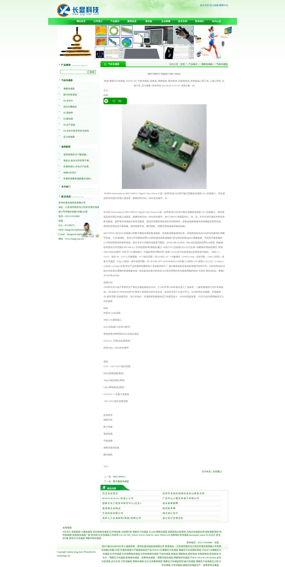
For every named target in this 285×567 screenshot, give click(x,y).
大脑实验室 (86, 531)
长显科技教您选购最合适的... (77, 178)
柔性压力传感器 (77, 538)
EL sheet (155, 535)
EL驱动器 (68, 118)
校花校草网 (169, 508)
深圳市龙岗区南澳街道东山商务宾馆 (184, 493)
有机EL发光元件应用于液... (76, 160)
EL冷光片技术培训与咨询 (76, 130)
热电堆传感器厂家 (81, 535)
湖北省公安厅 (170, 513)
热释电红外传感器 (180, 535)
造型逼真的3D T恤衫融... (75, 154)
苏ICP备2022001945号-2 (113, 546)
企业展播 (165, 21)
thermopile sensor (197, 535)
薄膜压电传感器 (93, 538)
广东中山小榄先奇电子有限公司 (181, 498)
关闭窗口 (217, 471)
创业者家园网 (170, 503)
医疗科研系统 (70, 94)
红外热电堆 (115, 531)
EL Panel (146, 535)
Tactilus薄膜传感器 (158, 531)
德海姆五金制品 (111, 508)
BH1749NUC (119, 476)
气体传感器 (222, 64)
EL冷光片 (68, 100)
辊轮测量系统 (212, 531)
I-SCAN (123, 535)
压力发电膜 (69, 136)
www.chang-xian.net (74, 238)
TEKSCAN (165, 535)
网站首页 (81, 21)
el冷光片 (67, 531)
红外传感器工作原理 (108, 535)
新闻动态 (131, 21)
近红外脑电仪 (70, 106)
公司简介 (98, 21)
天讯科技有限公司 (112, 513)
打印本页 (206, 471)
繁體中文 (223, 5)
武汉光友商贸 (110, 493)
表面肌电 (76, 531)
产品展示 (114, 21)
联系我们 (199, 21)
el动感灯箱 (126, 531)
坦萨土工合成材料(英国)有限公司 (121, 518)
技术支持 (182, 21)
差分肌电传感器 (101, 531)
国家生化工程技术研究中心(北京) (121, 503)
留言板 (148, 21)
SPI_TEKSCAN (134, 535)
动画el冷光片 (69, 172)
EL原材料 (68, 112)
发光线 (94, 535)
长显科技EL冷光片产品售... (76, 166)
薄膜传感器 (69, 88)
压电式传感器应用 (195, 531)
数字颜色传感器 (121, 481)
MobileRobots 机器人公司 (118, 498)
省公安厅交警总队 (173, 518)
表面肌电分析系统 (177, 531)
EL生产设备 (69, 124)
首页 (182, 64)
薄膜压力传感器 (140, 531)
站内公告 (216, 21)
